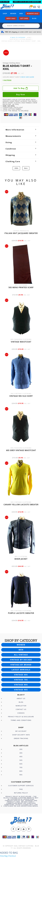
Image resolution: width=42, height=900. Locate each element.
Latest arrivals (21, 669)
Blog (34, 18)
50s (21, 760)
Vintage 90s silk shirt (21, 396)
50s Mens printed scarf (21, 287)
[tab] (21, 129)
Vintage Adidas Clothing (10, 41)
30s (21, 753)
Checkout (12, 856)
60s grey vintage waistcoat (21, 450)
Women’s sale (32, 13)
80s (21, 771)
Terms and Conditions (21, 720)
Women (13, 13)
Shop (5, 13)
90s (21, 775)
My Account (21, 731)
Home (29, 37)
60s (21, 764)
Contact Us (21, 709)
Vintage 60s (21, 674)
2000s (16, 168)
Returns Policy (21, 793)
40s (21, 757)
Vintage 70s (21, 679)
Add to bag (19, 88)
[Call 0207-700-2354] (39, 7)
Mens (26, 168)
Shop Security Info (21, 735)
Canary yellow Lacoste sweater (21, 504)
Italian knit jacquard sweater (21, 233)
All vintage (21, 655)
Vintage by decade (21, 659)
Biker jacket (21, 559)
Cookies (21, 713)
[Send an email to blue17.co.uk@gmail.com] (34, 7)
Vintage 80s (21, 684)
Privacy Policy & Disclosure (21, 717)
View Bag (4, 856)
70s (21, 767)
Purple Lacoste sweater (21, 613)
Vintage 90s (21, 689)
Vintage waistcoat (21, 342)
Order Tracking (21, 738)
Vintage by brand (20, 664)
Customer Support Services (21, 786)
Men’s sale (10, 18)
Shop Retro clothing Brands (20, 39)
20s (21, 749)
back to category (17, 37)
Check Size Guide (27, 77)
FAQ (21, 789)
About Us (21, 698)
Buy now (20, 94)
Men (21, 13)
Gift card (24, 18)
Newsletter (21, 706)
